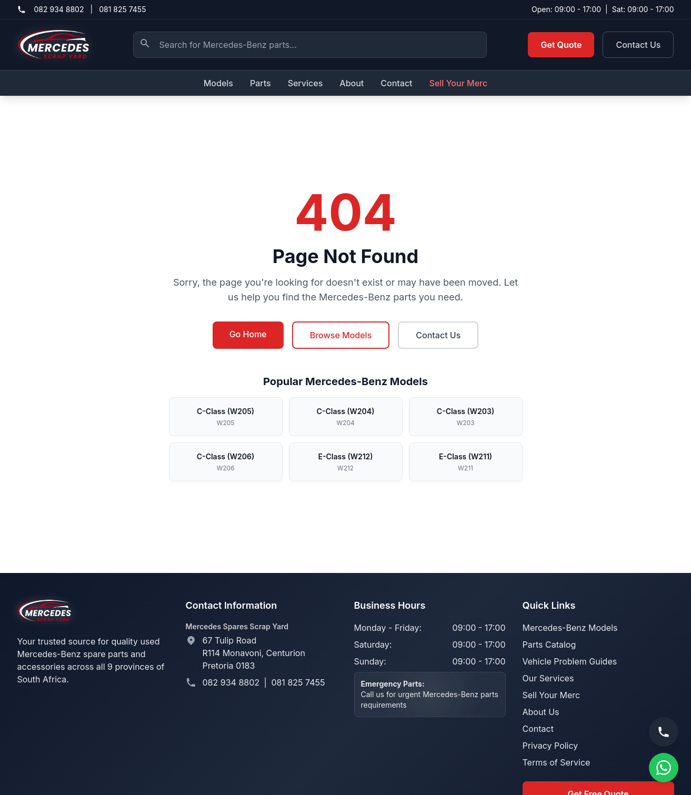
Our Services (548, 678)
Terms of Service (556, 762)
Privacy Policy (550, 745)
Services (305, 83)
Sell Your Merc (458, 83)
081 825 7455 (122, 9)
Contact (396, 83)
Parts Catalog (549, 644)
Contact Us (638, 44)
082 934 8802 (59, 9)
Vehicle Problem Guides (570, 661)
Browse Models (341, 335)
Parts (260, 83)
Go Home (248, 334)
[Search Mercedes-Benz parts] (310, 45)
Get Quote (561, 44)
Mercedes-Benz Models (570, 627)
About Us (541, 712)
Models (218, 83)
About (351, 83)
